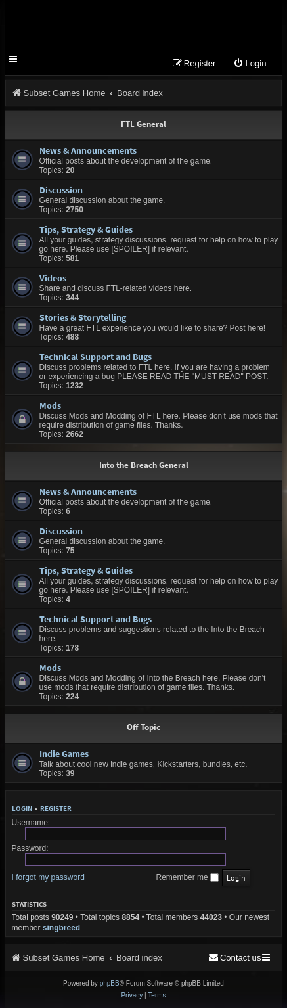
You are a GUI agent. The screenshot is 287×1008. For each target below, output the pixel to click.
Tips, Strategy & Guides (86, 229)
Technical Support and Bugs (95, 357)
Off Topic (143, 727)
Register (56, 808)
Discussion (61, 190)
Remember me (187, 877)
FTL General (143, 123)
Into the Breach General (143, 464)
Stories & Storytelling (82, 317)
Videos (52, 278)
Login (22, 808)
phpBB (110, 983)
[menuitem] (249, 64)
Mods (50, 405)
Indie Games (64, 754)
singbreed (61, 927)
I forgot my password (48, 877)
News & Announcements (88, 150)
